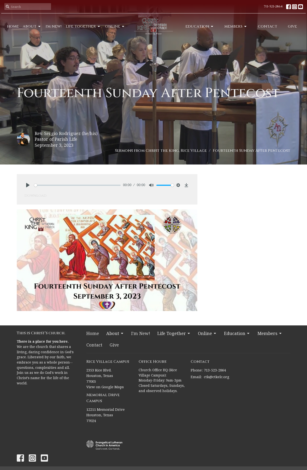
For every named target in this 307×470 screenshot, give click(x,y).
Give (292, 26)
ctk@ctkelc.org (216, 376)
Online (115, 26)
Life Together (83, 26)
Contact (267, 26)
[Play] (28, 185)
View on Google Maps (105, 386)
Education (199, 26)
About (32, 26)
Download (35, 195)
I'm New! (54, 26)
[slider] (77, 185)
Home (13, 26)
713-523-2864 (273, 6)
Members (235, 26)
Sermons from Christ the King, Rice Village (161, 150)
